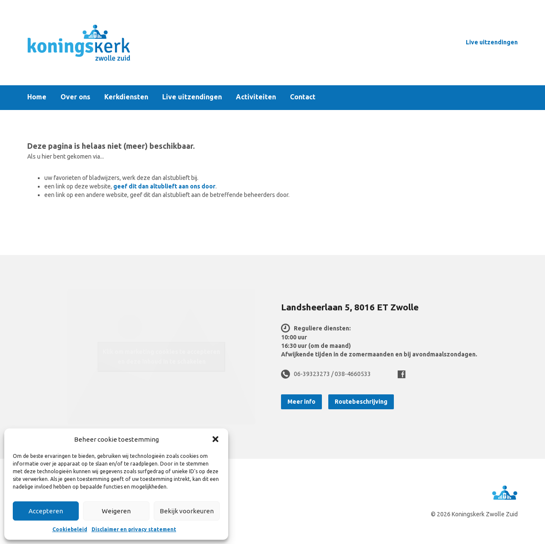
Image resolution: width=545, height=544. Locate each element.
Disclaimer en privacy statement (134, 529)
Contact (303, 97)
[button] (215, 439)
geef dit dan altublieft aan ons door (164, 186)
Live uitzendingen (492, 42)
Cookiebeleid (69, 529)
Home (36, 97)
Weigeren (116, 511)
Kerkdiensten (126, 97)
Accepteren (46, 511)
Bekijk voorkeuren (187, 511)
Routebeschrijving (361, 401)
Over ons (75, 97)
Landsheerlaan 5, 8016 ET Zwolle (350, 307)
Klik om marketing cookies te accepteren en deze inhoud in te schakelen (161, 356)
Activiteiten (256, 97)
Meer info (301, 401)
